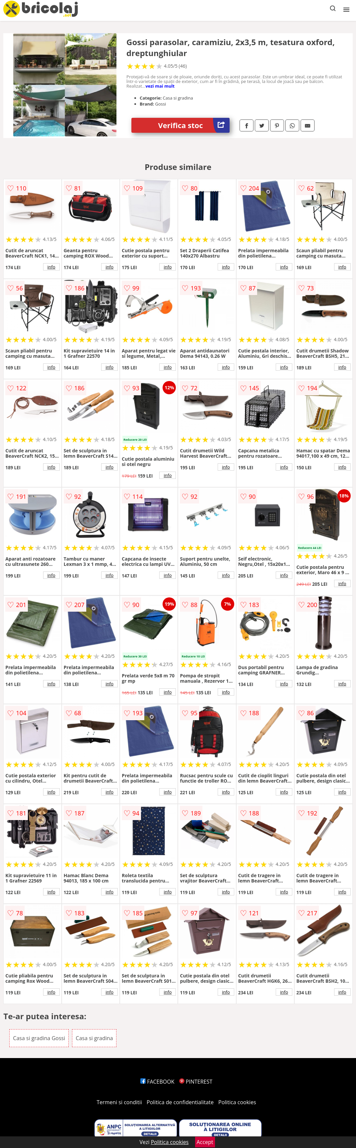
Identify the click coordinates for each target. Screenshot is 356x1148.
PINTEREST (195, 1081)
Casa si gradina (94, 1038)
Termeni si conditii (119, 1102)
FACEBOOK (157, 1081)
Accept (205, 1142)
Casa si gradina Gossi (39, 1038)
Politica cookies (237, 1102)
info (51, 267)
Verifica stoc (194, 125)
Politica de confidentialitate (180, 1102)
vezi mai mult (160, 86)
